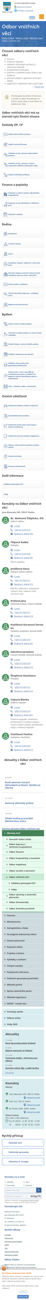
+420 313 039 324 (22, 554)
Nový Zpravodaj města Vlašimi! (20, 1043)
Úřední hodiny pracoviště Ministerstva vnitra (19, 820)
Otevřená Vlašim (24, 7)
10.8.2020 (8, 814)
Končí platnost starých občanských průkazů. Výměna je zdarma (22, 785)
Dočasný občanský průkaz (19, 803)
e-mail (17, 526)
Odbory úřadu (14, 1018)
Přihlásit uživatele (25, 10)
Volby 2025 (12, 1024)
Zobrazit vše (9, 1073)
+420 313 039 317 (22, 612)
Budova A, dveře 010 (23, 616)
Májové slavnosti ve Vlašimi (18, 1050)
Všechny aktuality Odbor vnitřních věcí (21, 828)
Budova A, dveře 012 (23, 584)
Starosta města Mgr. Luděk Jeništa (22, 1068)
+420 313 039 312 (22, 687)
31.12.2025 (8, 798)
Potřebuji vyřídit (15, 1011)
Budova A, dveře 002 (23, 533)
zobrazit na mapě (33, 1098)
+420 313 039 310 (22, 530)
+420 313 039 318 (22, 663)
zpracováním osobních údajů (29, 1200)
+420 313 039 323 (22, 746)
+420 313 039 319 (22, 711)
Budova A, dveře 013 (23, 691)
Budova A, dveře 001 (23, 557)
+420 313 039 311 (22, 580)
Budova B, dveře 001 (23, 643)
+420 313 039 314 (22, 639)
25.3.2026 (8, 777)
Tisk (6, 1248)
